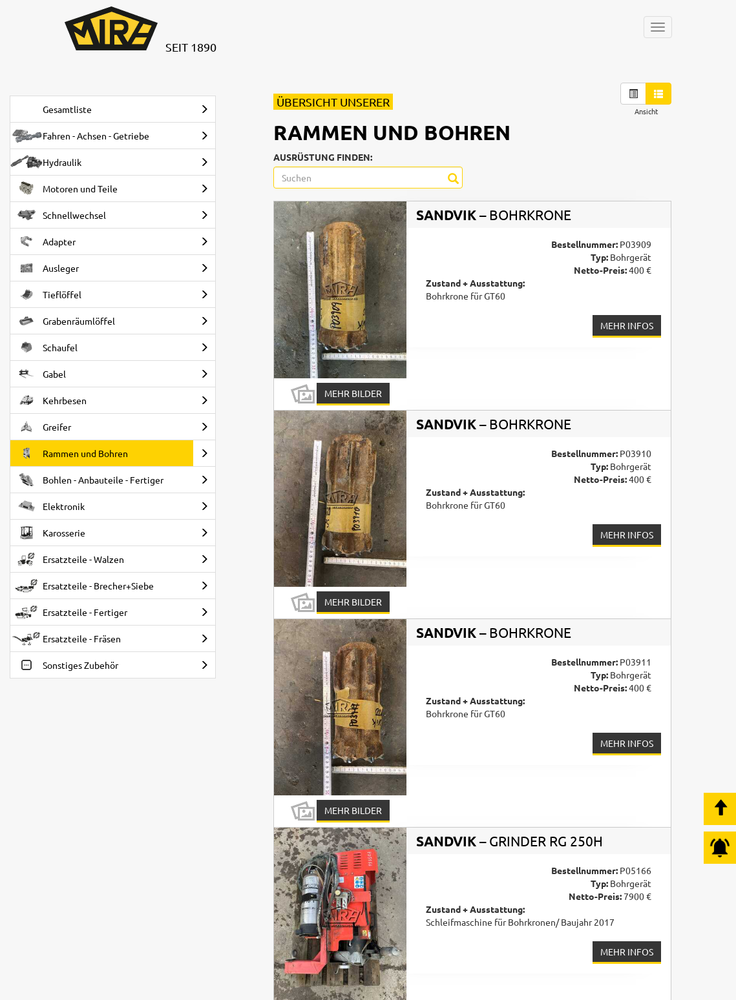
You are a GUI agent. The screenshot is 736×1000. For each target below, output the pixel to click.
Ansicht (646, 111)
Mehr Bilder (353, 393)
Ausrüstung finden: (322, 157)
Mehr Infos (626, 325)
